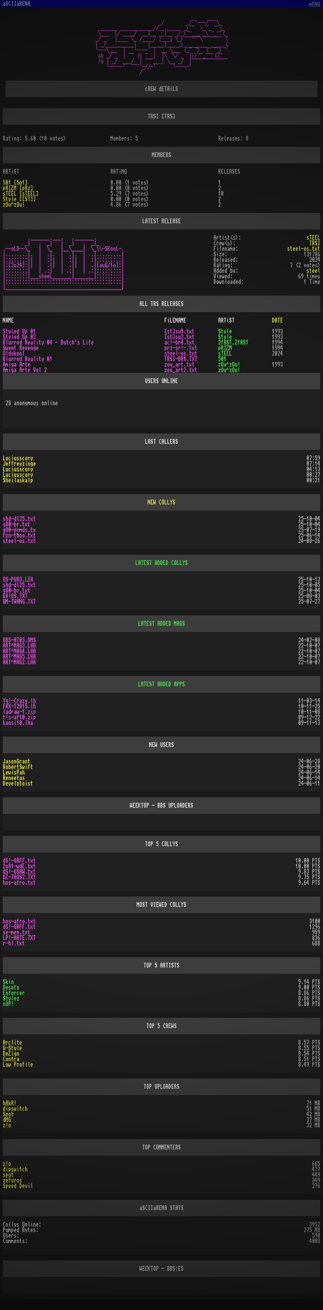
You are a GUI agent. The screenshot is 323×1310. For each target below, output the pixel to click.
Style (225, 331)
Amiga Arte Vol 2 (25, 370)
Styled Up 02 (19, 337)
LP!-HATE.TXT (19, 938)
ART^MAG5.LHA (19, 656)
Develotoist (18, 783)
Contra (11, 1059)
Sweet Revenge (21, 348)
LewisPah (14, 772)
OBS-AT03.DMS (19, 640)
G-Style (12, 1048)
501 (222, 359)
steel (313, 271)
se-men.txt (16, 932)
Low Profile (18, 1064)
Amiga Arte (16, 364)
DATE (277, 320)
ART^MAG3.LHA (19, 645)
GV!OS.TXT (15, 596)
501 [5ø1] (15, 182)
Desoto (11, 987)
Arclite (12, 1042)
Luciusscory (18, 458)
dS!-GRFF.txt (19, 860)
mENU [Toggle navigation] (314, 4)
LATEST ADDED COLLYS (161, 563)
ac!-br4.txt (179, 342)
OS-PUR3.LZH (18, 579)
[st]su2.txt (179, 337)
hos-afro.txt (19, 883)
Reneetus (14, 778)
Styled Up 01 (19, 331)
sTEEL (313, 237)
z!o (7, 1125)
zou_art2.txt (181, 370)
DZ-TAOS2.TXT (19, 877)
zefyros (12, 1180)
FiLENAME (175, 320)
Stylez (11, 998)
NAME (8, 320)
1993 (277, 331)
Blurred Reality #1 (27, 359)
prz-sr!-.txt (181, 348)
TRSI (314, 243)
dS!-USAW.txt (19, 871)
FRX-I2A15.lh (19, 706)
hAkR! (10, 1103)
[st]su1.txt (179, 331)
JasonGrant (16, 761)
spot (8, 1175)
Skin (8, 982)
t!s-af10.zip (19, 717)
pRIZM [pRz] (18, 188)
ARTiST (226, 320)
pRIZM (225, 348)
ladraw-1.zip (19, 712)
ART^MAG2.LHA (19, 662)
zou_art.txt (179, 364)
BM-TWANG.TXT (19, 601)
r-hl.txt (14, 943)
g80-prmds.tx (19, 530)
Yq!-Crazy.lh (19, 701)
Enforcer (14, 993)
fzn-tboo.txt (19, 535)
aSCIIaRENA (16, 4)
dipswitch (15, 1109)
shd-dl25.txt (19, 519)
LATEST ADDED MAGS (161, 623)
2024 (277, 353)
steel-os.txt (19, 541)
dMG (7, 1120)
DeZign (11, 1053)
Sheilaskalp (18, 480)
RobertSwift (18, 767)
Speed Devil (18, 1186)
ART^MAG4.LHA (19, 651)
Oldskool (14, 353)
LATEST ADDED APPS (161, 684)
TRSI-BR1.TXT (181, 359)
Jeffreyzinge (19, 464)
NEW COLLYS (161, 502)
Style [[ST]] (19, 199)
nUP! (8, 1004)
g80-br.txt (16, 524)
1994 (277, 342)
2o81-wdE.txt (19, 866)
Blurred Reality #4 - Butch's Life (48, 342)
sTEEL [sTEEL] (21, 193)
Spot (8, 1114)
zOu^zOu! (14, 204)
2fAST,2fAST (233, 342)
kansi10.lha (18, 723)
